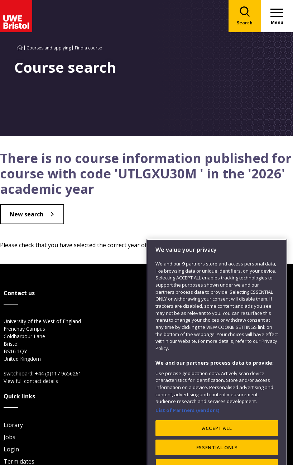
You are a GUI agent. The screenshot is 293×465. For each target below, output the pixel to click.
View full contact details (31, 381)
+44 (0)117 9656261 (58, 373)
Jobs (9, 437)
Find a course (88, 48)
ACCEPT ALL (217, 442)
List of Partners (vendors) (187, 425)
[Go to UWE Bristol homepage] (20, 48)
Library (13, 425)
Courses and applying (49, 48)
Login (11, 449)
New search (26, 214)
